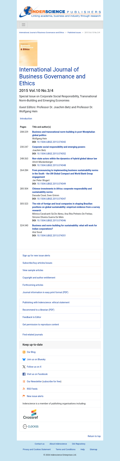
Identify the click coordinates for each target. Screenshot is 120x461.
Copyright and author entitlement (39, 277)
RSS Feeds (30, 389)
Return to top (94, 436)
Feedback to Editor (32, 317)
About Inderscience (58, 444)
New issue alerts (33, 396)
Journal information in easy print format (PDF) (45, 292)
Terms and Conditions (66, 449)
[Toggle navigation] (23, 25)
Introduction (26, 118)
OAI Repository (78, 444)
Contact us (39, 444)
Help (82, 449)
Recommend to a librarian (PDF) (38, 310)
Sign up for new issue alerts (36, 255)
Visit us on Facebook (35, 374)
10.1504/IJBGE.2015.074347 (51, 198)
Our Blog (29, 352)
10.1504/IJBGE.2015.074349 (51, 183)
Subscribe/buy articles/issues (37, 263)
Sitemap (93, 449)
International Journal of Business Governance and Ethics (41, 33)
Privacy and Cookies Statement (37, 449)
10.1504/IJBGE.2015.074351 (51, 235)
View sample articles (33, 270)
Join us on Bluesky (34, 359)
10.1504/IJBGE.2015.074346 (51, 220)
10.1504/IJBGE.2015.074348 (51, 165)
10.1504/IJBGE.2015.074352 (51, 153)
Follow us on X (32, 366)
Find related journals (33, 334)
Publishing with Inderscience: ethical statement (46, 302)
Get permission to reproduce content (41, 324)
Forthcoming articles (33, 285)
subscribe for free (52, 381)
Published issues (74, 33)
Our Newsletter (32, 381)
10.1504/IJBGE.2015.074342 (51, 142)
